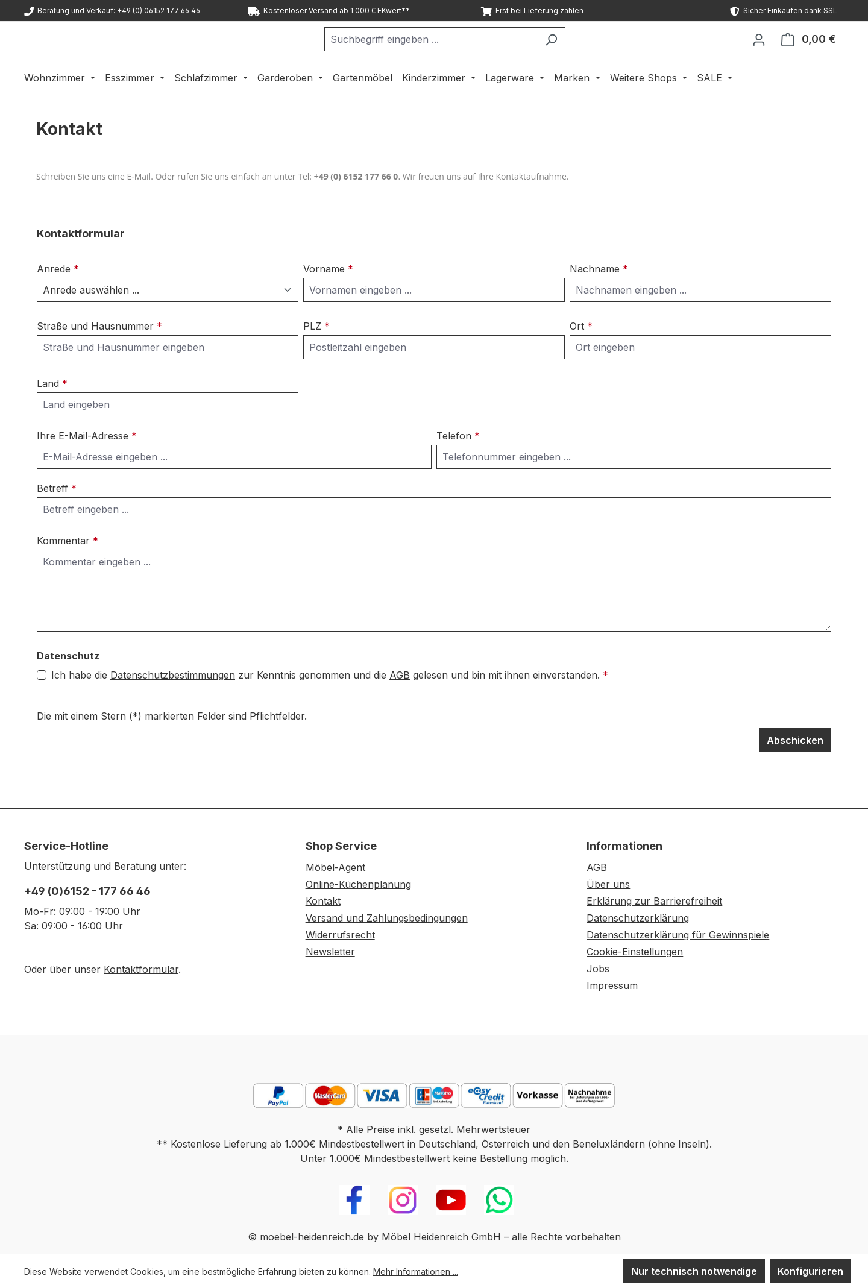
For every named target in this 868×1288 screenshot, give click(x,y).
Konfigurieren (810, 1271)
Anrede (58, 300)
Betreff (57, 520)
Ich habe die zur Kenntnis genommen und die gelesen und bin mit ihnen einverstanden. (329, 706)
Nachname (599, 300)
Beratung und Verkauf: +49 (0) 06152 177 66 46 (112, 10)
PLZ (316, 357)
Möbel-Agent (335, 867)
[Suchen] (581, 55)
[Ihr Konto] (758, 55)
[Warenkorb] (808, 55)
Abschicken (795, 771)
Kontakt (323, 901)
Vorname (328, 300)
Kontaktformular (141, 969)
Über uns (608, 884)
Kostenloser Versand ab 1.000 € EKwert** (329, 10)
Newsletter (330, 952)
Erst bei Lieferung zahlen (532, 10)
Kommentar (67, 572)
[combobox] (461, 55)
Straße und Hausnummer (99, 357)
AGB (399, 706)
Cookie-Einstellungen (635, 952)
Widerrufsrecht (340, 935)
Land (52, 415)
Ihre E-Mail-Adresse (87, 467)
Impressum (612, 985)
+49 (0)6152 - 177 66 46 (87, 891)
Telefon (458, 467)
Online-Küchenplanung (358, 884)
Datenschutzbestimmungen (172, 706)
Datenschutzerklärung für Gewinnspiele (678, 935)
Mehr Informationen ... (415, 1271)
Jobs (598, 969)
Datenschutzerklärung (638, 918)
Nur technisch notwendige (694, 1271)
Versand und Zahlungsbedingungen (387, 918)
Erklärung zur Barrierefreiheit (654, 901)
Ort (581, 357)
